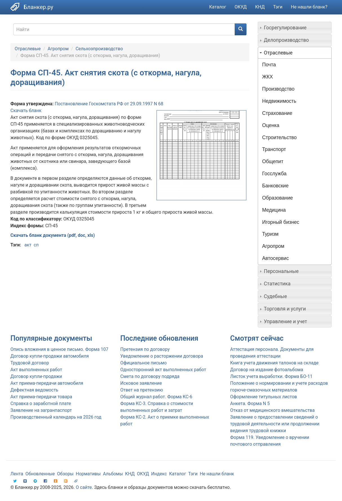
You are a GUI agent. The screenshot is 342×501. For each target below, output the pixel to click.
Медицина (274, 210)
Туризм (270, 234)
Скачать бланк (25, 110)
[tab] (295, 28)
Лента (16, 473)
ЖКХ (267, 77)
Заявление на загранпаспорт (41, 410)
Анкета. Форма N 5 (250, 403)
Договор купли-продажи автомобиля (49, 356)
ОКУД (241, 7)
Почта (269, 64)
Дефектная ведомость (34, 390)
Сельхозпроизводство (99, 48)
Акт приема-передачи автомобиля (46, 383)
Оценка (270, 125)
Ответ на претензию (141, 390)
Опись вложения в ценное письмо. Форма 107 (59, 349)
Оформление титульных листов (263, 396)
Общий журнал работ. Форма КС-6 (156, 396)
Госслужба (274, 173)
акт (27, 245)
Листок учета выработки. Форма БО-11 (271, 376)
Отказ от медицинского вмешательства (272, 410)
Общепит (272, 161)
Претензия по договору (145, 349)
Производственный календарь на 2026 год (55, 417)
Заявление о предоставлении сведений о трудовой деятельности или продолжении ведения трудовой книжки (274, 423)
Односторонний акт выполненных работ (163, 369)
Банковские (275, 186)
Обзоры (65, 473)
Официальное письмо (143, 363)
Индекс (159, 473)
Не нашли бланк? (309, 7)
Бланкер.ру (38, 7)
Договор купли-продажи (36, 376)
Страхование (277, 113)
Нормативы (88, 473)
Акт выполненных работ (36, 369)
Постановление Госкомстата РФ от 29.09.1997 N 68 (109, 103)
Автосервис (275, 258)
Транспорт (274, 149)
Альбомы (113, 473)
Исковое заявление (141, 383)
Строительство (279, 137)
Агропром (58, 48)
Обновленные (40, 473)
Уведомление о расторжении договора (161, 356)
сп (36, 245)
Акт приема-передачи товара (41, 396)
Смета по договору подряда (149, 376)
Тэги (277, 7)
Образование (277, 198)
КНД (260, 7)
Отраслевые (28, 48)
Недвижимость (279, 101)
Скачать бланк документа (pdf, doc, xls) (52, 235)
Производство (278, 89)
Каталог (217, 7)
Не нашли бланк (217, 473)
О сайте (84, 487)
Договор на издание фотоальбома (266, 369)
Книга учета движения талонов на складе (274, 363)
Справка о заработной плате (40, 403)
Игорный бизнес (280, 222)
